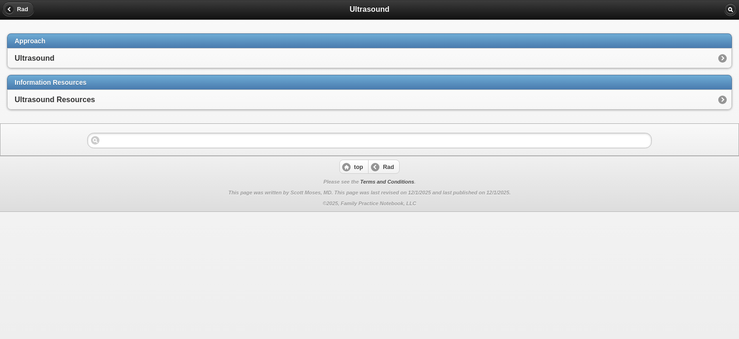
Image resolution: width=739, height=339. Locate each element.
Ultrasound (34, 58)
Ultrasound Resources (55, 100)
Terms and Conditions (387, 182)
